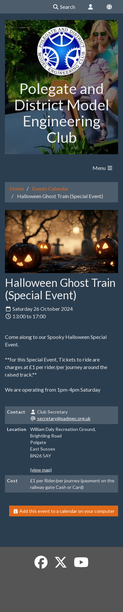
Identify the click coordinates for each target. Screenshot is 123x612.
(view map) (41, 470)
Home (17, 188)
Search (63, 7)
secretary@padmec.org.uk (64, 418)
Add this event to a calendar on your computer (64, 511)
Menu (102, 168)
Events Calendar (50, 188)
